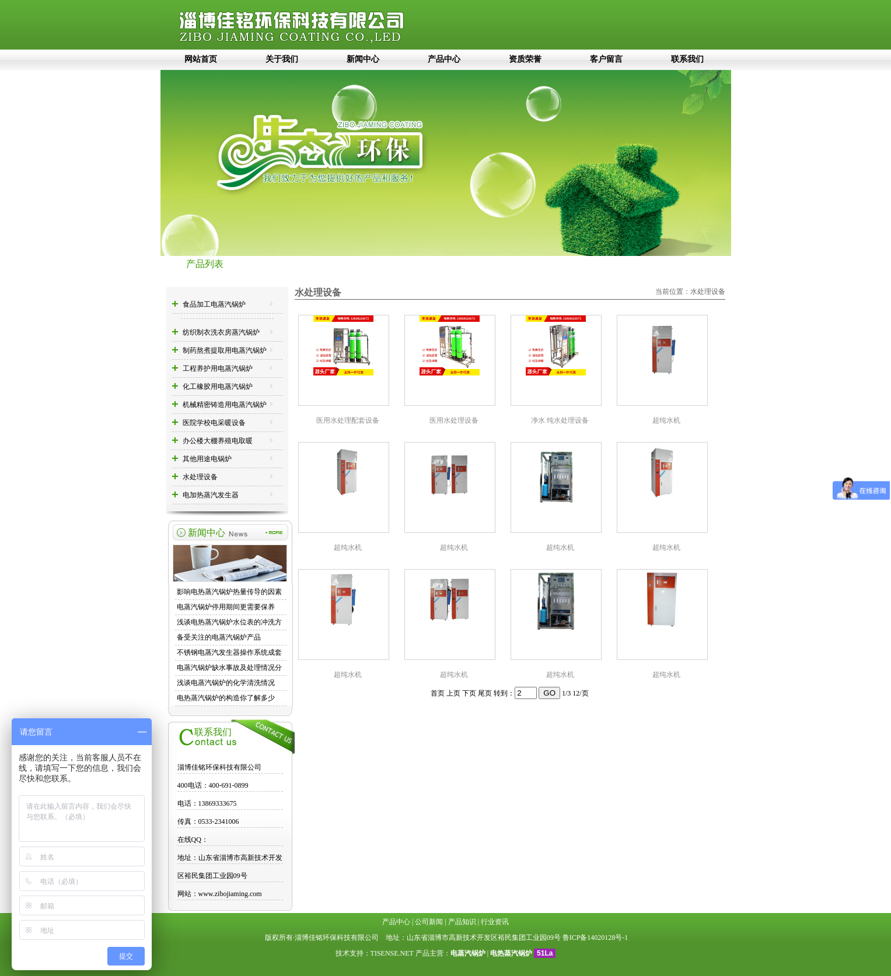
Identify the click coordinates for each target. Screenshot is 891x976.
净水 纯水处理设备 (560, 420)
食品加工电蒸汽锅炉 (214, 304)
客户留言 (606, 59)
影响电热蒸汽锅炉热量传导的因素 (229, 592)
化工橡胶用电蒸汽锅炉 (218, 386)
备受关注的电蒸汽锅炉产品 (219, 637)
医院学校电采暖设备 (214, 423)
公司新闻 (429, 922)
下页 (469, 693)
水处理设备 (200, 477)
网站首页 (200, 59)
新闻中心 (363, 59)
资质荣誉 (525, 59)
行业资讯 (495, 922)
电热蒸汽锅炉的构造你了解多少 (226, 698)
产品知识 (462, 922)
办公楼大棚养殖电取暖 (218, 441)
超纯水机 (666, 420)
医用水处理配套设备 (347, 420)
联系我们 (687, 59)
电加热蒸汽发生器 (211, 495)
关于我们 (281, 59)
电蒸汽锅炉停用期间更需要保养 (226, 607)
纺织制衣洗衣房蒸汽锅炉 (221, 332)
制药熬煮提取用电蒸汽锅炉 (225, 350)
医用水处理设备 (453, 420)
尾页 (485, 693)
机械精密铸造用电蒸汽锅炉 (225, 405)
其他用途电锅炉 (207, 459)
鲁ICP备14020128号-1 (595, 937)
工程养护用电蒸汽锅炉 (218, 368)
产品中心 (444, 59)
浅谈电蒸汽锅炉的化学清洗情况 (226, 683)
